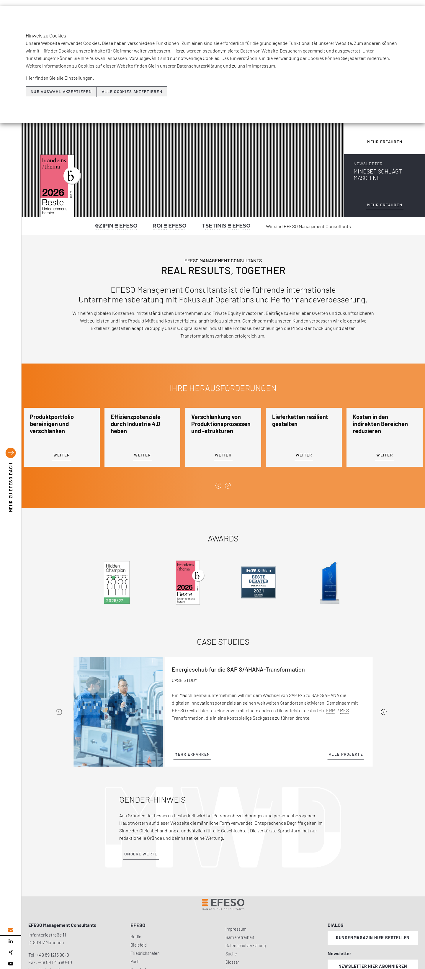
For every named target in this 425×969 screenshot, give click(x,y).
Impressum (263, 65)
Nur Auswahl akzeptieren (61, 91)
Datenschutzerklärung (199, 65)
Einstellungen (78, 78)
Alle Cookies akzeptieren (132, 91)
